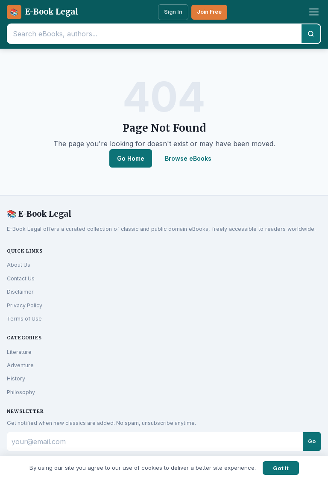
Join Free (209, 12)
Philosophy (21, 392)
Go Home (130, 158)
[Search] (311, 33)
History (16, 378)
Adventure (20, 365)
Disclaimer (20, 292)
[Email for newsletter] (155, 441)
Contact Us (21, 278)
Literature (19, 352)
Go (312, 441)
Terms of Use (24, 318)
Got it (281, 468)
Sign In (173, 12)
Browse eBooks (188, 158)
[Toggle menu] (314, 12)
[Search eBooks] (155, 33)
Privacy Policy (24, 305)
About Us (18, 265)
